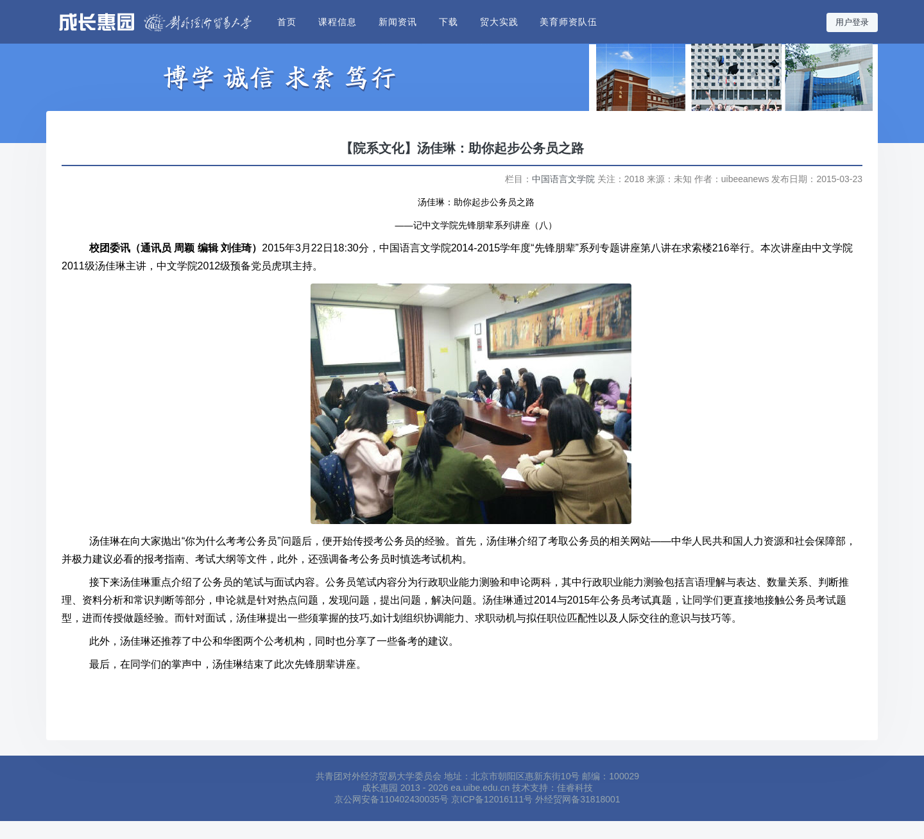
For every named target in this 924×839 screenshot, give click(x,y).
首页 (286, 22)
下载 (448, 22)
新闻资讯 (398, 22)
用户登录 (852, 22)
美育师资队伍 (568, 22)
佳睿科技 (575, 788)
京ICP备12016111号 (492, 799)
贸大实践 (499, 22)
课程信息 (337, 22)
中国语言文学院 (563, 179)
